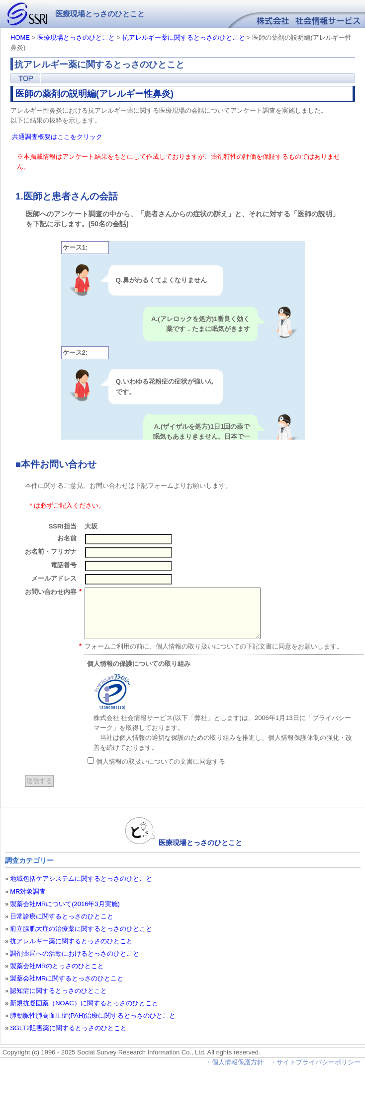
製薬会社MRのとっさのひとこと (57, 966)
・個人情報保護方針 (234, 1062)
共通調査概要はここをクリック (57, 136)
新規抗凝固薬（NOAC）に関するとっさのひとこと (84, 1003)
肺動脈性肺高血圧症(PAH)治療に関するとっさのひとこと (93, 1015)
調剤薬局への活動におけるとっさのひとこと (74, 953)
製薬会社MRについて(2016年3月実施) (65, 904)
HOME (20, 37)
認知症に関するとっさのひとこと (58, 990)
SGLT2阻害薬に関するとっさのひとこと (68, 1028)
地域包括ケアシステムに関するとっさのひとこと (81, 878)
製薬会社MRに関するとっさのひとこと (66, 978)
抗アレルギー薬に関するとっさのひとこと (183, 37)
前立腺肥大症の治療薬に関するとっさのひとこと (81, 928)
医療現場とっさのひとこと (76, 37)
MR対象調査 (28, 891)
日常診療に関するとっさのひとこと (61, 916)
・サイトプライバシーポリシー (316, 1062)
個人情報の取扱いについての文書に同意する (157, 761)
